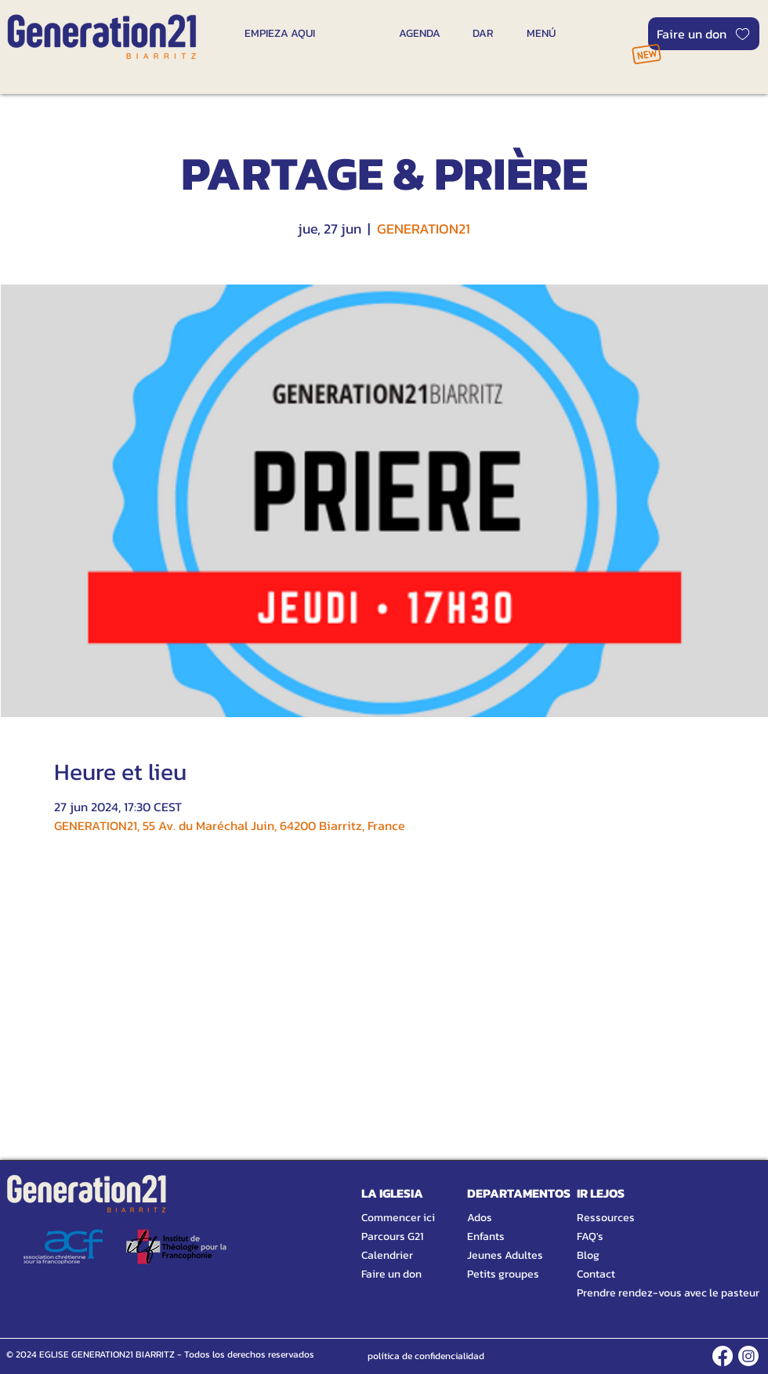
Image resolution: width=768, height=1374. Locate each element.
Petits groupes (503, 1274)
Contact (596, 1274)
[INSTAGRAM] (748, 1356)
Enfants (486, 1236)
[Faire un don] (703, 33)
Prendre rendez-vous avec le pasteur (650, 1293)
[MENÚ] (541, 33)
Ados (479, 1217)
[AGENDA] (419, 33)
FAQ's (590, 1236)
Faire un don (391, 1274)
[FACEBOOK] (722, 1356)
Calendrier (387, 1255)
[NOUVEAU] (646, 53)
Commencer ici (398, 1217)
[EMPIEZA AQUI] (279, 33)
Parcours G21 (392, 1236)
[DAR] (483, 33)
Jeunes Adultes (505, 1255)
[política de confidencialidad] (425, 1356)
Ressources (606, 1217)
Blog (588, 1255)
